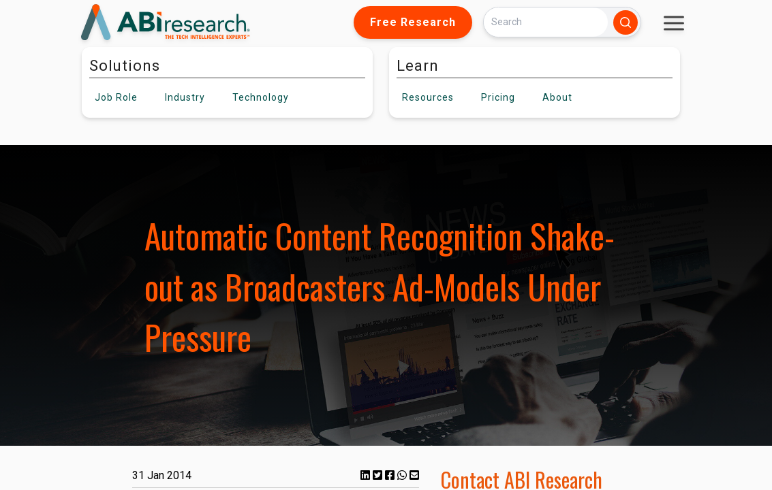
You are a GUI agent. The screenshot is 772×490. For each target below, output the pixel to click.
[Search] (546, 22)
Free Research (413, 22)
